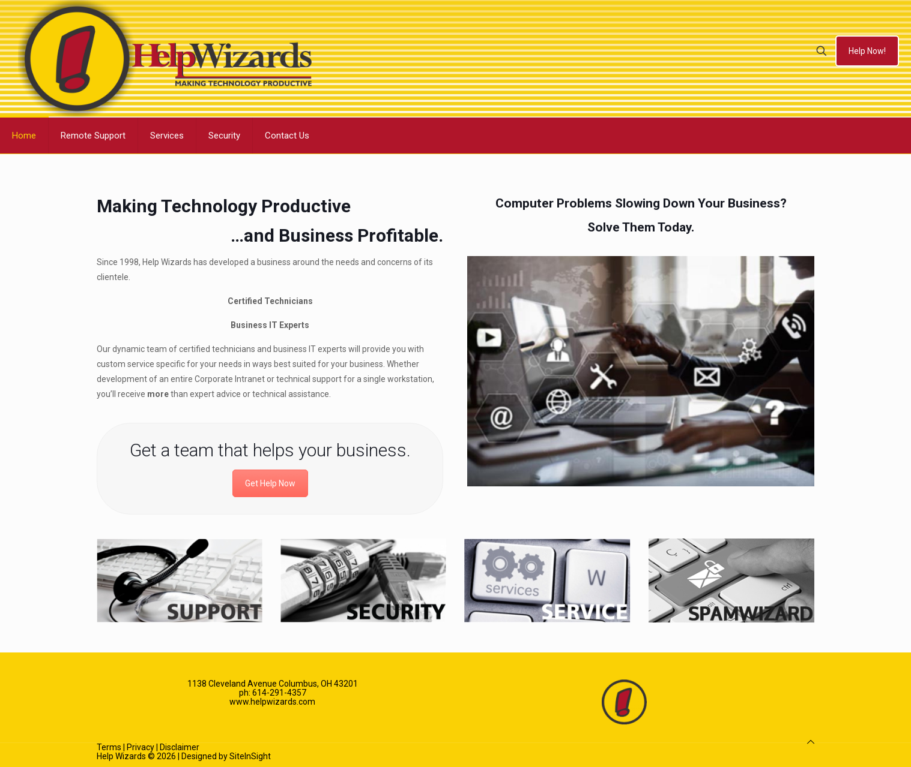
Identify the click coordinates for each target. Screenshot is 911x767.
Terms (109, 747)
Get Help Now (270, 483)
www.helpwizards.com (272, 701)
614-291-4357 (279, 692)
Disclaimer (179, 747)
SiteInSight (250, 756)
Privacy (140, 747)
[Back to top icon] (811, 742)
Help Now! (867, 51)
